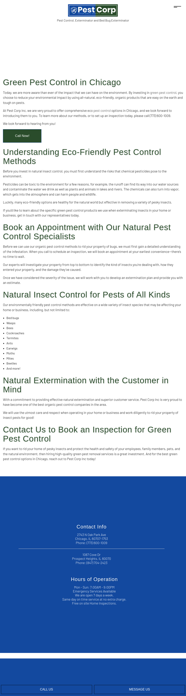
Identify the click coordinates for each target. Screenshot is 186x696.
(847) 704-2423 (97, 563)
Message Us (139, 689)
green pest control (163, 92)
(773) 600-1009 (97, 543)
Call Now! (22, 136)
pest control (102, 110)
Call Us (46, 689)
